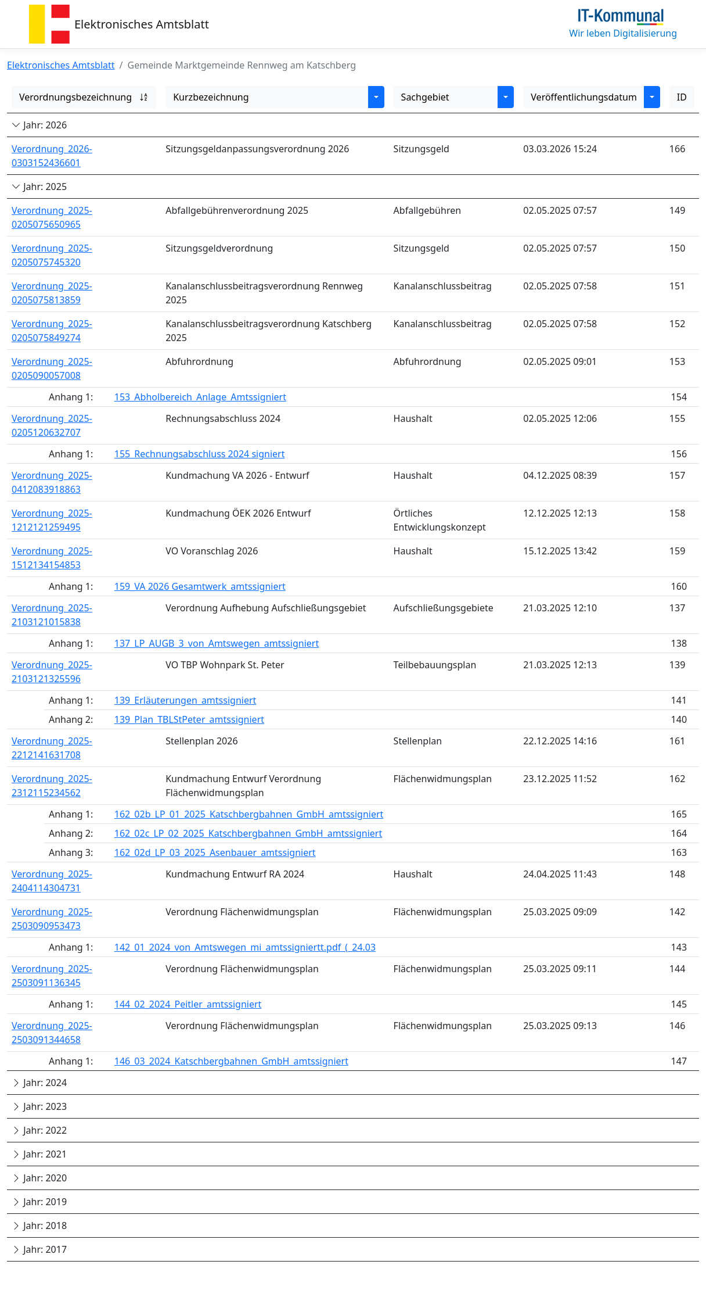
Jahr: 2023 (39, 1106)
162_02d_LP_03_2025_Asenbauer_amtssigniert (215, 852)
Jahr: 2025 (39, 186)
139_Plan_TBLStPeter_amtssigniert (189, 719)
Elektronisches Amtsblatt (141, 24)
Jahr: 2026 (39, 125)
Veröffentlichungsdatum (584, 97)
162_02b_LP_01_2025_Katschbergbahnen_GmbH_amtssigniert (249, 814)
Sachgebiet (425, 97)
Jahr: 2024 (39, 1082)
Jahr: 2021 (39, 1154)
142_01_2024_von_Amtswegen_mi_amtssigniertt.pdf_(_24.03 (245, 947)
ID (682, 97)
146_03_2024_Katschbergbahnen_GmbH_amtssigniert (231, 1061)
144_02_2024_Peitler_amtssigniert (188, 1004)
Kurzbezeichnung (210, 97)
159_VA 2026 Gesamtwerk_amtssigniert (200, 586)
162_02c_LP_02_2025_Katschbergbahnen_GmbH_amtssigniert (248, 833)
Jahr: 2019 (39, 1201)
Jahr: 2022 (39, 1130)
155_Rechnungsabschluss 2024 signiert (199, 453)
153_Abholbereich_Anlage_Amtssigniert (200, 396)
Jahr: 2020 (39, 1177)
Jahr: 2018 (39, 1225)
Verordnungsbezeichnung (84, 97)
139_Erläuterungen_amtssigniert (185, 700)
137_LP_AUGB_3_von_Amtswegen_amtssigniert (216, 643)
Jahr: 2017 (39, 1249)
